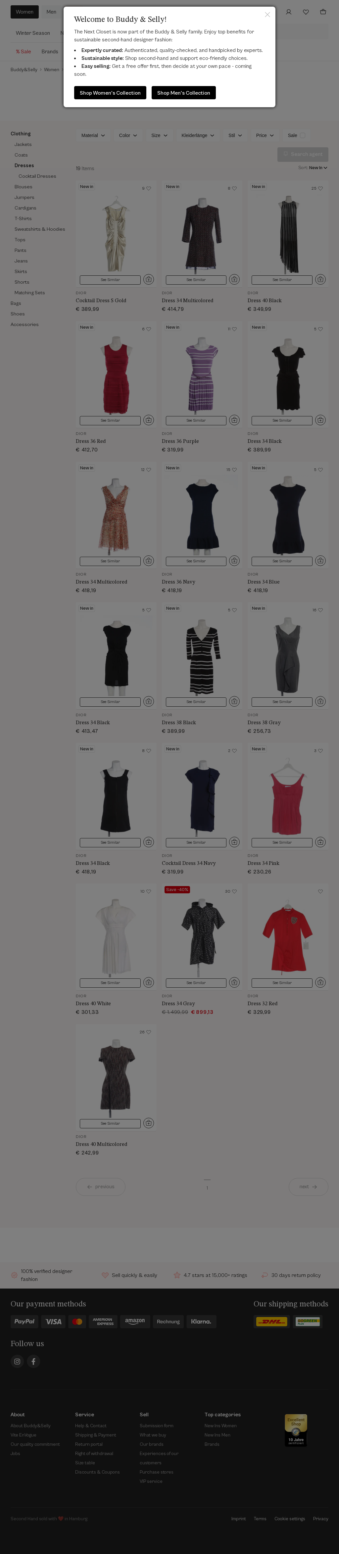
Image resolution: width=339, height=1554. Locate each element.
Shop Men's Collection (183, 93)
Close (267, 14)
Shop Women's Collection (110, 93)
